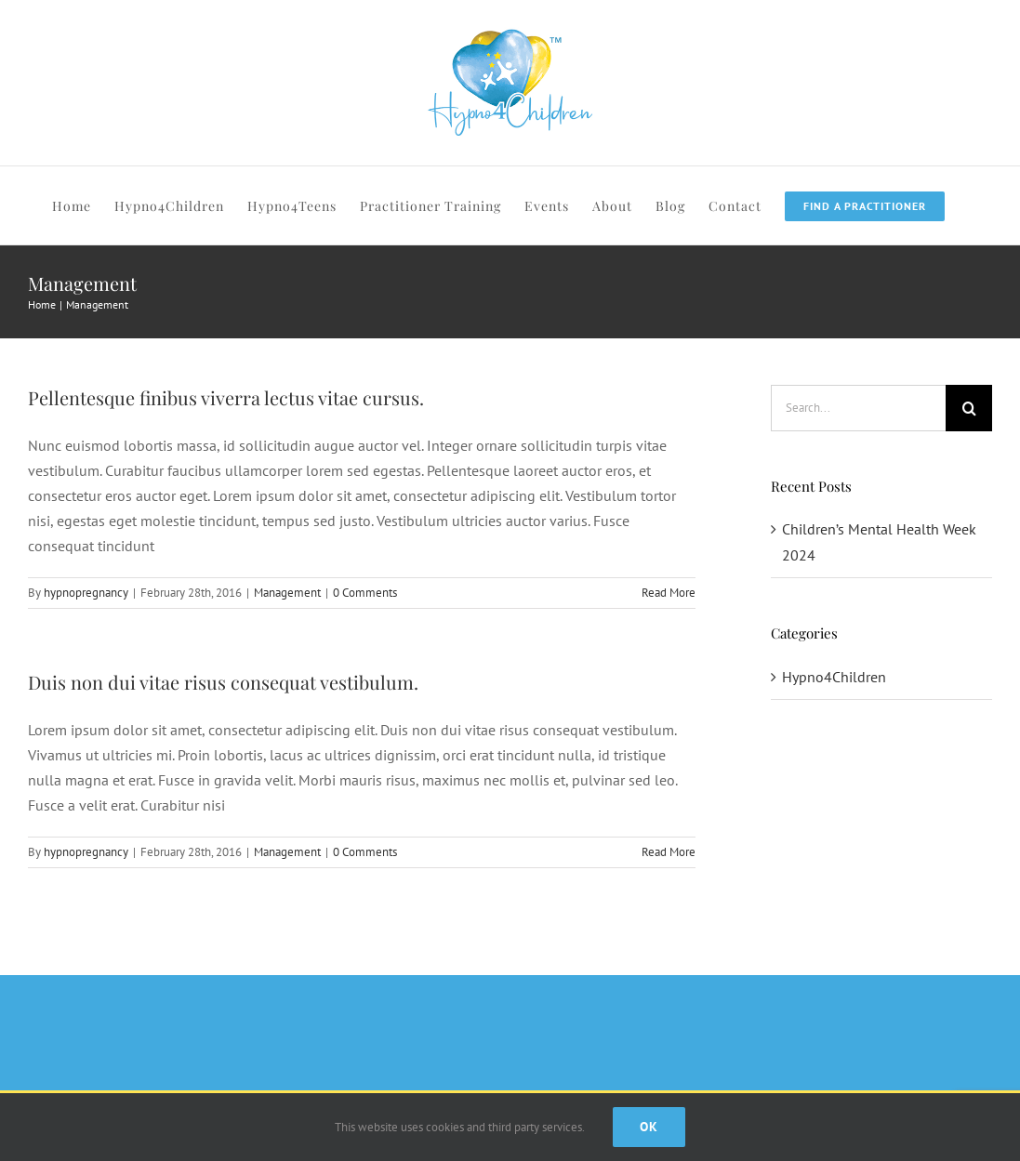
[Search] (969, 408)
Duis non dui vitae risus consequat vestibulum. (223, 681)
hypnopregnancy (86, 592)
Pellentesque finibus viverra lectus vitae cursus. (226, 397)
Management (287, 592)
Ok (649, 1126)
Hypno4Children (834, 676)
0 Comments (365, 592)
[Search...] (859, 408)
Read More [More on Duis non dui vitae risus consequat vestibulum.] (668, 852)
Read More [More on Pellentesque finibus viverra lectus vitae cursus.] (668, 592)
